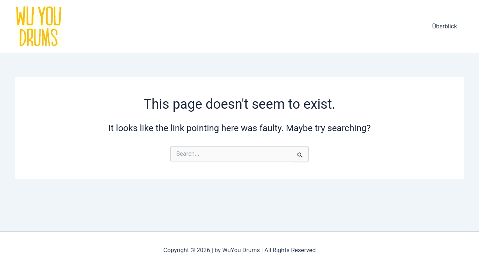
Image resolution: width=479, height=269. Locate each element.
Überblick (445, 26)
